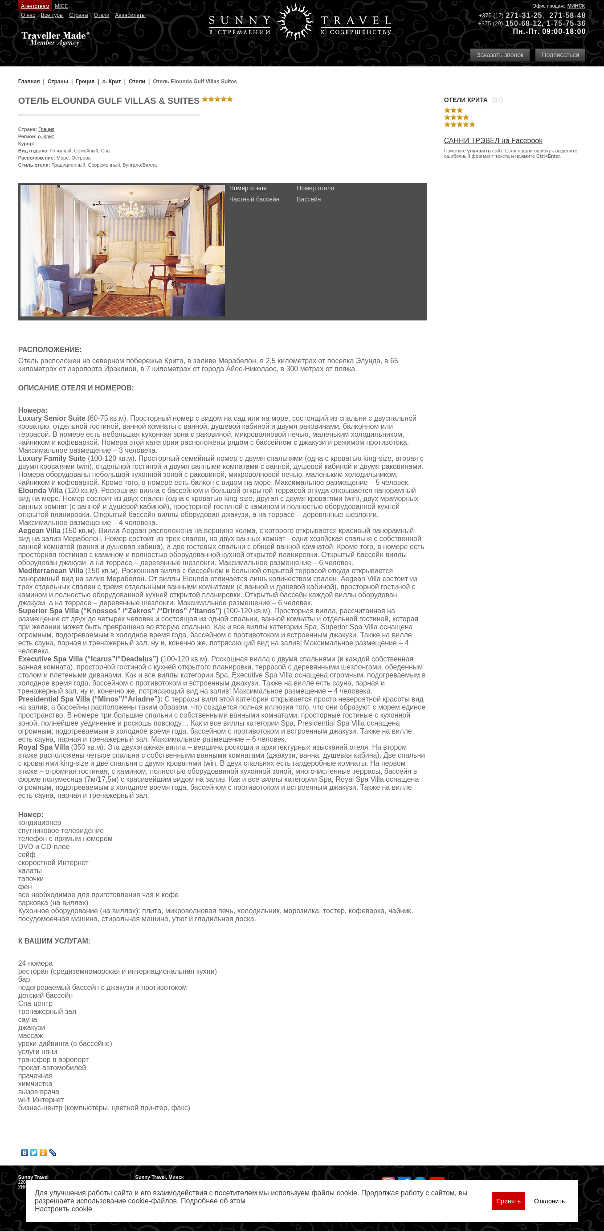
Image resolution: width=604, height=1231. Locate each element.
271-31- (520, 15)
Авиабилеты (130, 15)
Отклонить (549, 1201)
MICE (61, 6)
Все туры (52, 15)
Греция (46, 129)
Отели (102, 15)
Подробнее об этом (213, 1201)
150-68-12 (523, 23)
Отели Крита (466, 99)
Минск (576, 5)
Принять (508, 1201)
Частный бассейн (254, 199)
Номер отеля (248, 188)
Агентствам (35, 6)
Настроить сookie (63, 1209)
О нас (28, 15)
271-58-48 (567, 15)
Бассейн (309, 199)
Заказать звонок (500, 54)
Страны (78, 15)
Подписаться (560, 54)
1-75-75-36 (566, 23)
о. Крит (46, 136)
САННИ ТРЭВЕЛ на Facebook (493, 140)
